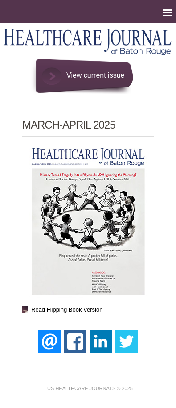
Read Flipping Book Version (66, 309)
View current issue (95, 75)
